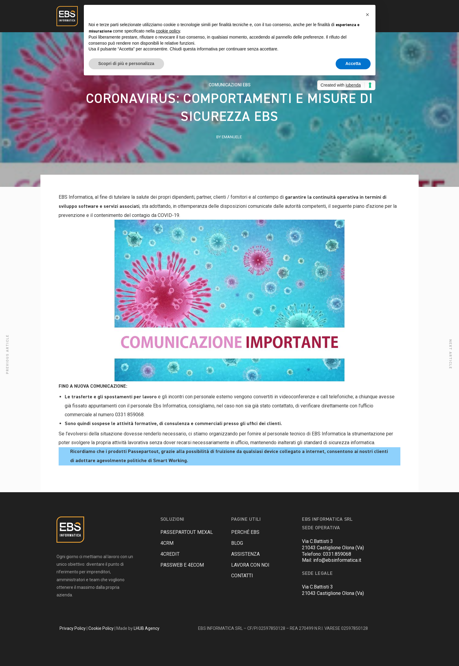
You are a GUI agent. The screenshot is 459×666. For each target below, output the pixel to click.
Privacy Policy (73, 628)
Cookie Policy (101, 628)
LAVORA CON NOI (250, 565)
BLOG (237, 543)
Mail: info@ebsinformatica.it (331, 560)
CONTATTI (242, 575)
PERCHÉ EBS (245, 532)
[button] (367, 14)
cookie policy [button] (168, 31)
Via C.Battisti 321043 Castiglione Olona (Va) (333, 544)
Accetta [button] (353, 63)
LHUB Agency (146, 628)
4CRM (166, 543)
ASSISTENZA (245, 554)
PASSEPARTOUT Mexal (186, 532)
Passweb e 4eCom (182, 565)
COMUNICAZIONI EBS (230, 85)
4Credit (170, 554)
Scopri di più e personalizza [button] (126, 63)
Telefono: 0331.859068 (326, 554)
